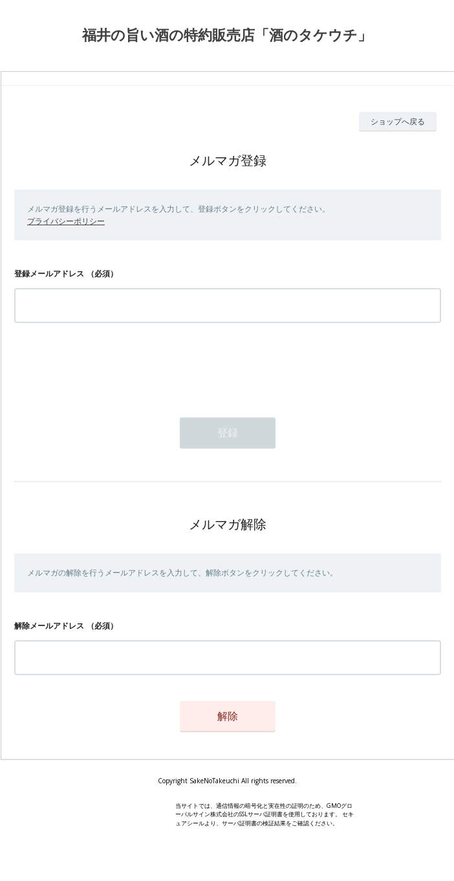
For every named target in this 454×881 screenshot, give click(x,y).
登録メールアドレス (49, 273)
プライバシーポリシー (66, 221)
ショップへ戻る (398, 121)
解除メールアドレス (49, 625)
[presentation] (112, 366)
